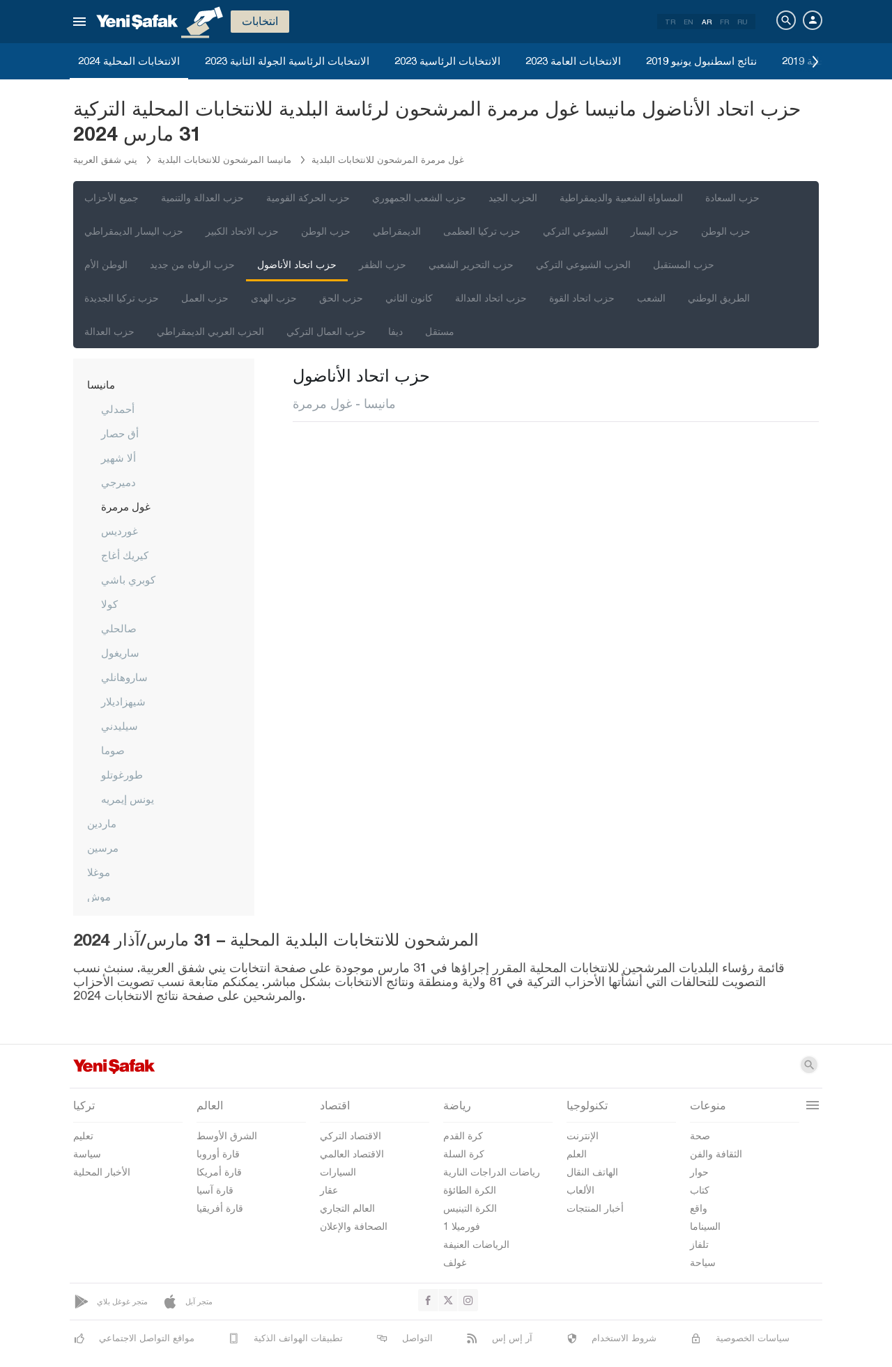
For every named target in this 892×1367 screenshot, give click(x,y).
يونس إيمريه (127, 798)
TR (670, 21)
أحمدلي (117, 409)
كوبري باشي (128, 579)
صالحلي (119, 628)
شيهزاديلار (123, 701)
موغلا (98, 872)
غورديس (119, 530)
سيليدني (119, 725)
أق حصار (120, 433)
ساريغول (120, 652)
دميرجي (118, 482)
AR (707, 21)
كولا (109, 603)
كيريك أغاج (124, 555)
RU (742, 21)
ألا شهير (118, 457)
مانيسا (101, 384)
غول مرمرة (126, 506)
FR (724, 21)
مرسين (102, 847)
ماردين (101, 823)
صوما (113, 750)
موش (99, 896)
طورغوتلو (122, 774)
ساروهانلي (124, 677)
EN (688, 21)
